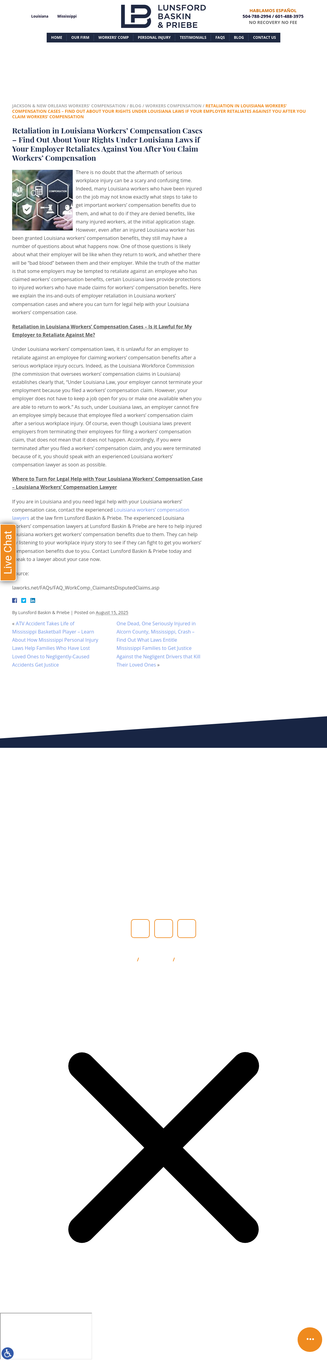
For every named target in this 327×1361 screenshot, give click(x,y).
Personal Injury (154, 37)
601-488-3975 (289, 16)
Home (56, 37)
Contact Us (264, 37)
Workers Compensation (173, 106)
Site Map (123, 960)
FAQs (220, 37)
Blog (239, 37)
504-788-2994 (256, 16)
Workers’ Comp (113, 37)
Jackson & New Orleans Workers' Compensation (69, 106)
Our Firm (80, 37)
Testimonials (193, 37)
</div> (46, 1336)
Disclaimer (156, 960)
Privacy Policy (196, 960)
